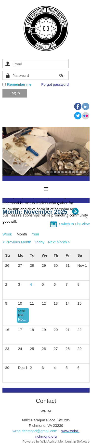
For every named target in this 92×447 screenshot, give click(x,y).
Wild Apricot (48, 441)
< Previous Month (16, 242)
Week (7, 234)
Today (39, 242)
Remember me (19, 84)
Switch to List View (74, 224)
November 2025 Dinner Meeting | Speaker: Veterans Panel (22, 319)
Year (35, 234)
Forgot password (55, 84)
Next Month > (59, 242)
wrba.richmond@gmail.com (35, 431)
